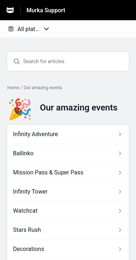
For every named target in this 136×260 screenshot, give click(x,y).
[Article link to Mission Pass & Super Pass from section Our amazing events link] (68, 172)
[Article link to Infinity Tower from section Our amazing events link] (68, 191)
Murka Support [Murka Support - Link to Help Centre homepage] (45, 10)
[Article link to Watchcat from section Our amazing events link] (68, 211)
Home (13, 87)
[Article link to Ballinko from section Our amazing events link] (68, 153)
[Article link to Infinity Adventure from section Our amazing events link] (68, 134)
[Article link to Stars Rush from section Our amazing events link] (68, 230)
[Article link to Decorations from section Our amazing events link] (68, 249)
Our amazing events (43, 87)
